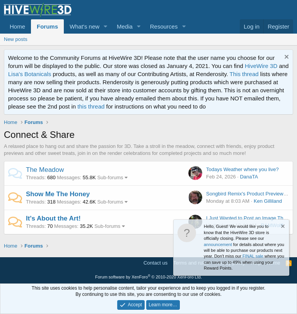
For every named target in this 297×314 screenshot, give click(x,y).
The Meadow (45, 169)
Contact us (155, 263)
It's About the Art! (53, 218)
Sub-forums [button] (110, 177)
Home (17, 26)
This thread (244, 74)
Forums (47, 26)
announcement (218, 244)
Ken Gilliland (268, 201)
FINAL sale (252, 256)
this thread (90, 106)
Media (125, 26)
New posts (15, 39)
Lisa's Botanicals (29, 74)
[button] (105, 26)
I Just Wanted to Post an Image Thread (249, 218)
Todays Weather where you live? (242, 169)
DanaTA (249, 177)
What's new (84, 26)
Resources (164, 26)
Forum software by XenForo (148, 277)
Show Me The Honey (58, 194)
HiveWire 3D (261, 66)
